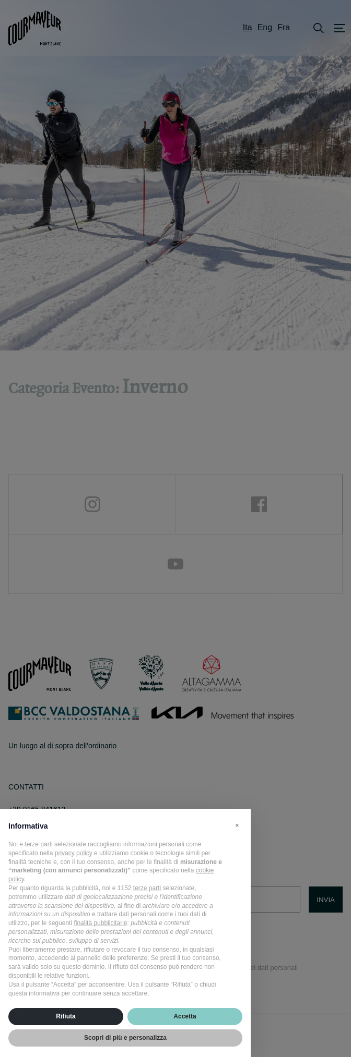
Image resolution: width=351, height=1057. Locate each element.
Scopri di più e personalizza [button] (125, 1037)
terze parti (147, 888)
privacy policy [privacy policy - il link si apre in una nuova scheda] (73, 853)
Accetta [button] (184, 1016)
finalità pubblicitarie (100, 923)
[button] (237, 825)
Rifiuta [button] (65, 1016)
